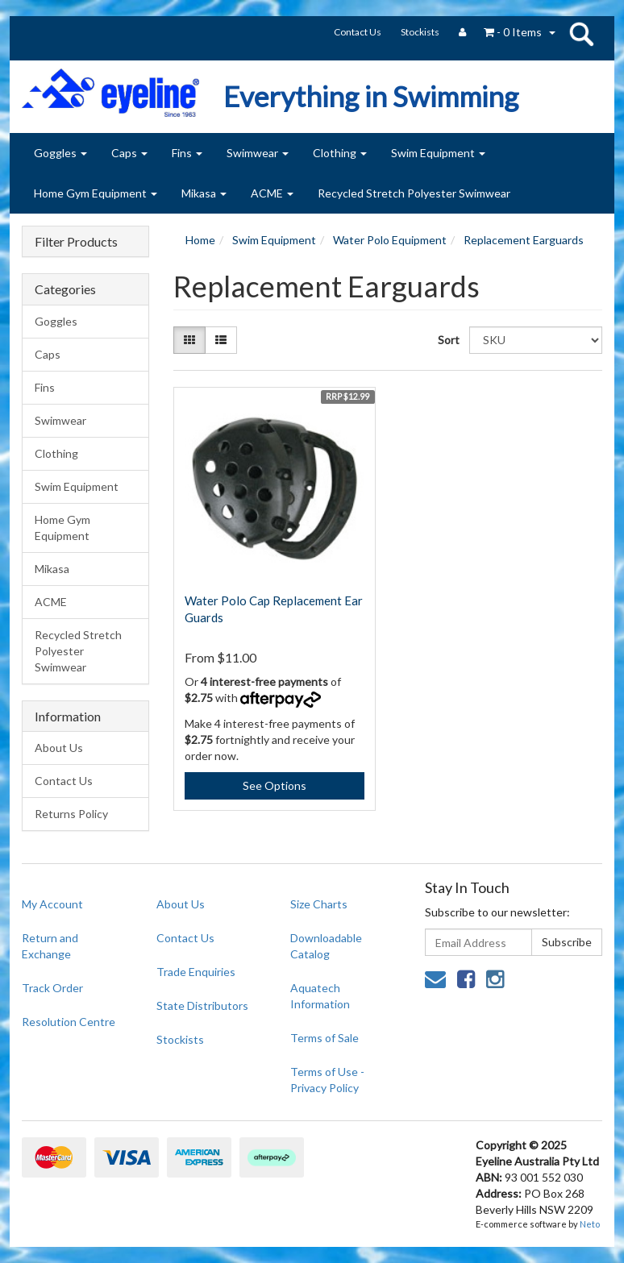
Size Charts (318, 904)
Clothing (340, 153)
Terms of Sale (324, 1038)
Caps (129, 153)
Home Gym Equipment (95, 193)
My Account (52, 904)
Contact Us (357, 32)
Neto (590, 1224)
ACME (272, 193)
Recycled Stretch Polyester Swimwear (414, 193)
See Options (274, 785)
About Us (59, 747)
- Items (513, 32)
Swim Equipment (438, 153)
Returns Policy (71, 814)
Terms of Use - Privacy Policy (327, 1080)
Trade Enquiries (195, 971)
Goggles (60, 153)
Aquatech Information (320, 996)
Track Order (52, 988)
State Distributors (202, 1005)
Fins (187, 153)
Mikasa (204, 193)
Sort (447, 340)
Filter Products (76, 242)
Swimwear (258, 153)
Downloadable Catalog (326, 946)
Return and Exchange (50, 946)
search (581, 34)
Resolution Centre (68, 1021)
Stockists (420, 32)
